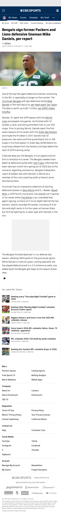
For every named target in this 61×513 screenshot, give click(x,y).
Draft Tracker (24, 23)
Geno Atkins (28, 190)
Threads (35, 450)
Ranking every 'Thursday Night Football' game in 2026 (33, 297)
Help (4, 430)
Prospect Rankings (37, 23)
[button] (54, 17)
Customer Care (38, 430)
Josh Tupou (38, 163)
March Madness (9, 380)
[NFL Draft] (45, 17)
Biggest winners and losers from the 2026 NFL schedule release (32, 319)
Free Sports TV (8, 375)
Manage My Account (11, 465)
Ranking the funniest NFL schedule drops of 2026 (34, 349)
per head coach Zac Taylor (44, 104)
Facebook (36, 445)
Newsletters (37, 465)
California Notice (39, 419)
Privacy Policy (38, 410)
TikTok (34, 441)
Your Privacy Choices (41, 415)
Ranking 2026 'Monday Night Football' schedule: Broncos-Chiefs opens (33, 308)
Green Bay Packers (48, 132)
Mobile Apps (37, 380)
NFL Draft (14, 23)
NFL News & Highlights (53, 23)
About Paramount (10, 395)
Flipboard (6, 454)
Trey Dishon (26, 197)
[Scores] (23, 17)
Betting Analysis (39, 375)
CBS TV (5, 399)
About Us (6, 390)
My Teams (6, 470)
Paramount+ (37, 395)
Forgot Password (39, 470)
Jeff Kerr (7, 43)
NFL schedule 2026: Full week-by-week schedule (33, 339)
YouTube (6, 441)
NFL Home (5, 23)
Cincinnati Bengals (11, 101)
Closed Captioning (10, 419)
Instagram (6, 445)
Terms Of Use (8, 410)
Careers (35, 390)
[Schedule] (33, 17)
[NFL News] (13, 17)
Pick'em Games (9, 371)
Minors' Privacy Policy (11, 415)
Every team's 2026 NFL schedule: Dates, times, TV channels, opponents (34, 329)
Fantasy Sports (38, 371)
